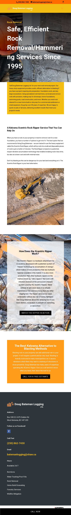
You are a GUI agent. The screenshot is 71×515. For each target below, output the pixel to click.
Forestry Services (14, 490)
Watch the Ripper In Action (35, 313)
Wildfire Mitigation (14, 494)
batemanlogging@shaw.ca (21, 454)
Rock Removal (12, 481)
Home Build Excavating (16, 485)
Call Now (35, 512)
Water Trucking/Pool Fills (17, 477)
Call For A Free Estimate (35, 377)
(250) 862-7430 (16, 443)
